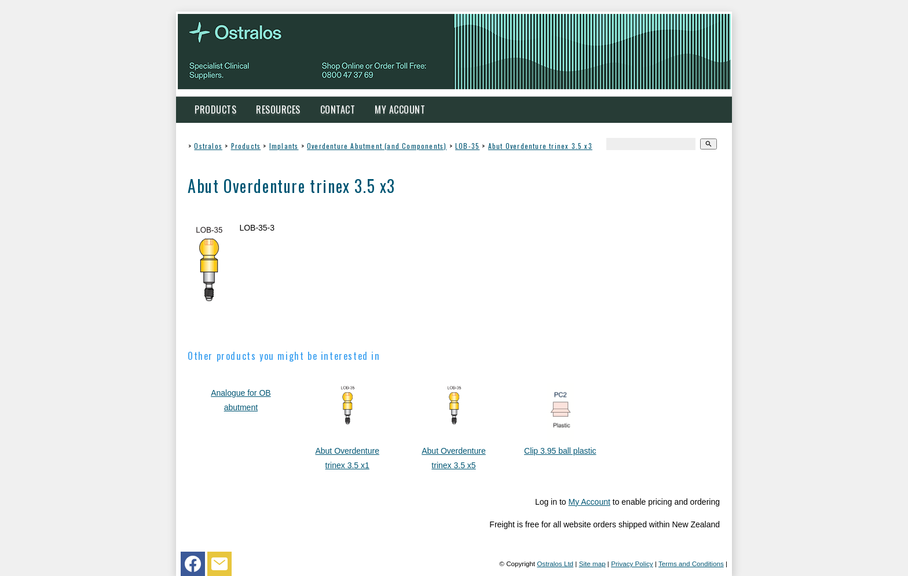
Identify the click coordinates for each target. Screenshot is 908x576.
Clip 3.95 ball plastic (560, 450)
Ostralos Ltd (555, 563)
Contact (338, 109)
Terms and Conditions (691, 563)
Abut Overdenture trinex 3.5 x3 (540, 146)
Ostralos (208, 146)
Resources (278, 109)
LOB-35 (467, 146)
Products (215, 109)
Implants (284, 146)
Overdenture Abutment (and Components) (376, 146)
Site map (592, 563)
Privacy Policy (632, 563)
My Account (400, 109)
